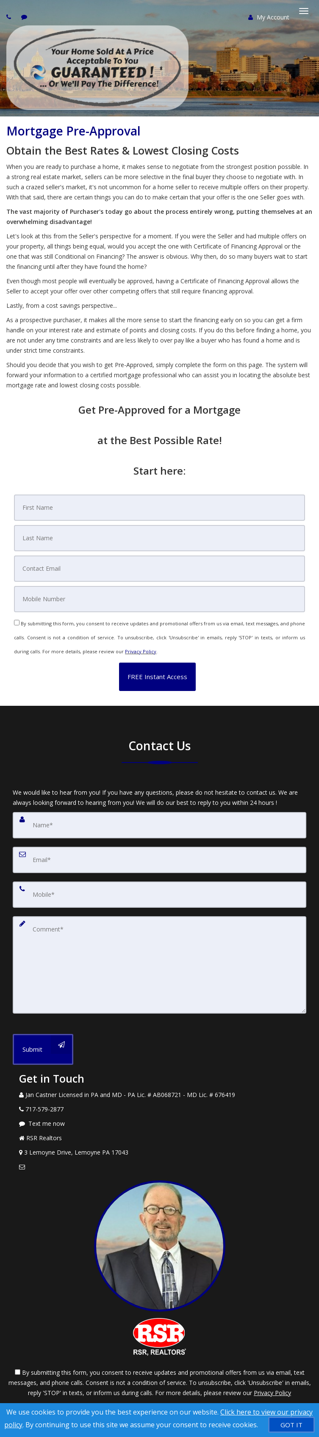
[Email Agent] (159, 1167)
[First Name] (159, 508)
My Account (268, 17)
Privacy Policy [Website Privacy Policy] (140, 651)
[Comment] (159, 965)
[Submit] (43, 1049)
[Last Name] (159, 538)
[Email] (159, 568)
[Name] (159, 825)
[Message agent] (159, 1124)
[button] (157, 677)
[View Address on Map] (159, 1152)
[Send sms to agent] (25, 17)
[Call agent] (9, 17)
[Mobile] (159, 599)
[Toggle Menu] (304, 11)
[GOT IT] (291, 1425)
